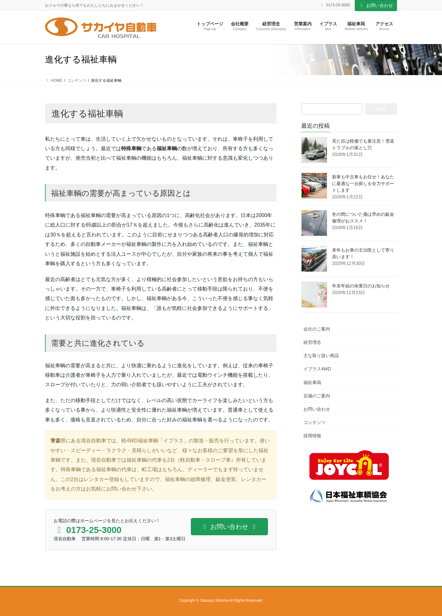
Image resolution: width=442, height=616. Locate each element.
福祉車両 (312, 382)
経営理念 (312, 342)
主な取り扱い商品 (321, 355)
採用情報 (312, 435)
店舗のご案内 (316, 395)
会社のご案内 (316, 328)
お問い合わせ (376, 5)
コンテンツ (314, 422)
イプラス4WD (317, 368)
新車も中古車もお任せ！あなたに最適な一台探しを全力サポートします (363, 183)
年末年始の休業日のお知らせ (361, 285)
